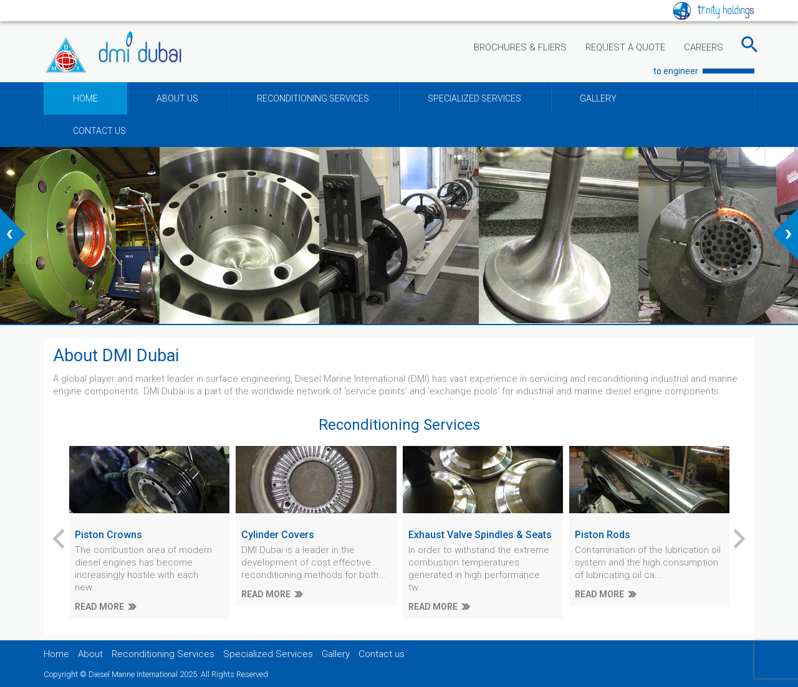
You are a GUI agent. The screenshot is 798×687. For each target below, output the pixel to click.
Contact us (381, 654)
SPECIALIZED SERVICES (474, 98)
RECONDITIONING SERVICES (313, 98)
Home (56, 654)
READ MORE (99, 607)
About (90, 654)
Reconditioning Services (163, 654)
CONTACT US (99, 131)
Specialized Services (268, 654)
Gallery (336, 654)
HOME (85, 98)
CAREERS (703, 47)
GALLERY (598, 98)
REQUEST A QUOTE (625, 47)
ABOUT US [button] (177, 98)
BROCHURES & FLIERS (520, 47)
